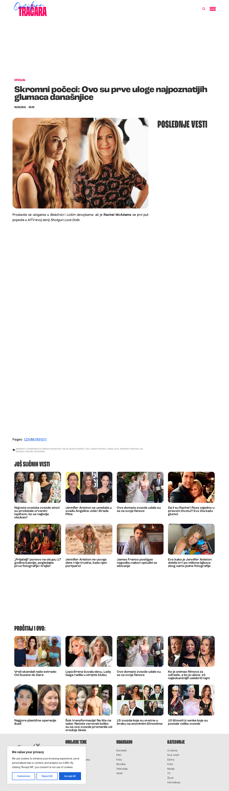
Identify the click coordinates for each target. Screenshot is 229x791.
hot (87, 449)
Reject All (47, 776)
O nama (172, 750)
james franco (98, 449)
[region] (46, 765)
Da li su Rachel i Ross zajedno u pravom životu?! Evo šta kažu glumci (191, 511)
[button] (203, 8)
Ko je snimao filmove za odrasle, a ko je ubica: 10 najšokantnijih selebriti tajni (189, 675)
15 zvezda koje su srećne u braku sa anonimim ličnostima (139, 722)
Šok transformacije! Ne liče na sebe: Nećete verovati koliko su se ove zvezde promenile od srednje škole (88, 725)
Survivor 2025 (74, 755)
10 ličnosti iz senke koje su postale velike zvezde (188, 722)
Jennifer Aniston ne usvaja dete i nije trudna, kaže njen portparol (86, 563)
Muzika (121, 764)
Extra (170, 760)
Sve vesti (173, 755)
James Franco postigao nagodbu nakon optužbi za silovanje (137, 563)
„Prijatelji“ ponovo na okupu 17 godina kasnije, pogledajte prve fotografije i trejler (37, 563)
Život (170, 778)
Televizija (122, 769)
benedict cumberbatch (29, 449)
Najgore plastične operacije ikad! (35, 722)
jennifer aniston (129, 449)
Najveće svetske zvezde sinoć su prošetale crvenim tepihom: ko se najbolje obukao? (37, 512)
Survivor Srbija (75, 764)
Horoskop (173, 782)
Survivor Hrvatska (77, 760)
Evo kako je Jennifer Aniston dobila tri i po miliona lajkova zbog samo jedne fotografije (190, 563)
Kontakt (121, 750)
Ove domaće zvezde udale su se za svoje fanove (139, 509)
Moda (170, 769)
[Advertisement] (114, 49)
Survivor (71, 750)
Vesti (119, 773)
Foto (119, 760)
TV (168, 773)
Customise (23, 776)
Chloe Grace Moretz (73, 449)
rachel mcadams (35, 451)
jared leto (113, 449)
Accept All (70, 776)
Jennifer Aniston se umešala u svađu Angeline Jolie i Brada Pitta (88, 511)
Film (118, 755)
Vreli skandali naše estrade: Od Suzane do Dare (35, 673)
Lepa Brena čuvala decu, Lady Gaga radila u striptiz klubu (88, 673)
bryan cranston (52, 449)
